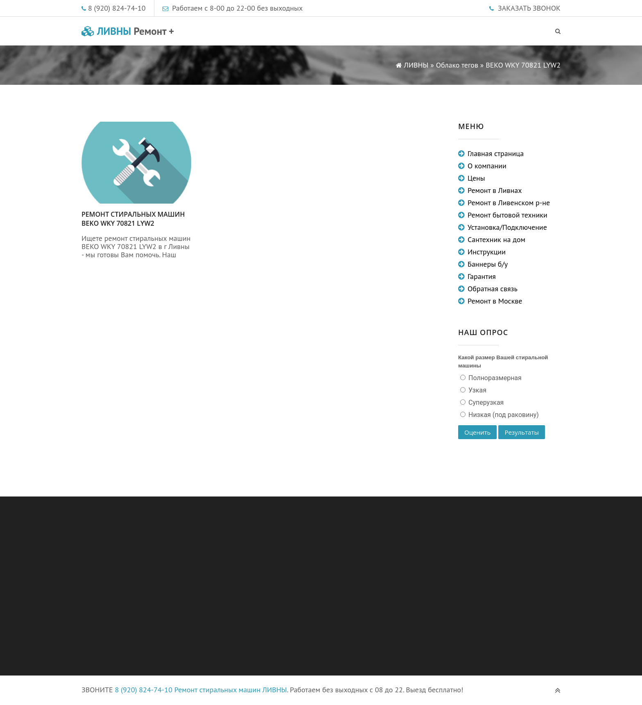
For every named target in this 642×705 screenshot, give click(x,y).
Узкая (476, 390)
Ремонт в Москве (495, 301)
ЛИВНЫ (127, 31)
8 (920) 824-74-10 (117, 8)
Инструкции (487, 251)
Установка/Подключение (507, 227)
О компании (487, 165)
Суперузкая (485, 402)
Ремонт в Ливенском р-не (509, 202)
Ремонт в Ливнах (495, 190)
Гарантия (482, 276)
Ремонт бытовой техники (507, 215)
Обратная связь (493, 288)
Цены (476, 178)
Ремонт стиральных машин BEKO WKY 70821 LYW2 (133, 219)
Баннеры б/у (488, 264)
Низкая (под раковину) (503, 415)
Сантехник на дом (496, 239)
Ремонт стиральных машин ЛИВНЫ (230, 689)
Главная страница (496, 153)
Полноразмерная (494, 378)
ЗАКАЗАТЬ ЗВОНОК (529, 8)
